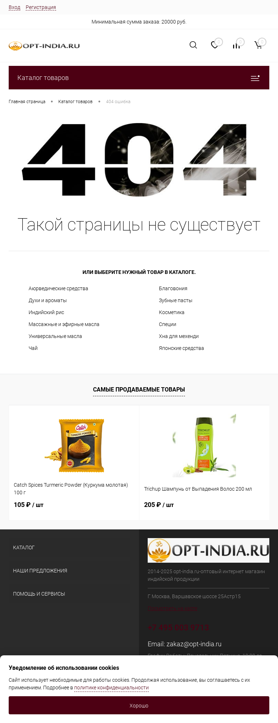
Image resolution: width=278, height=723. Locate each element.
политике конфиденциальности (111, 687)
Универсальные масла (55, 336)
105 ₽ (28, 504)
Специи (167, 324)
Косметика (172, 312)
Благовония (173, 288)
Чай (33, 348)
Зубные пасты (176, 300)
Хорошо (139, 706)
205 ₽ (159, 504)
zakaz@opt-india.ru (194, 644)
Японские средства (181, 348)
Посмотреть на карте (172, 608)
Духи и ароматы (48, 300)
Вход (14, 7)
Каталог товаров (139, 77)
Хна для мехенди (179, 336)
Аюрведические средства (58, 288)
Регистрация (41, 7)
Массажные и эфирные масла (64, 324)
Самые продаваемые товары (139, 389)
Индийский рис (46, 312)
